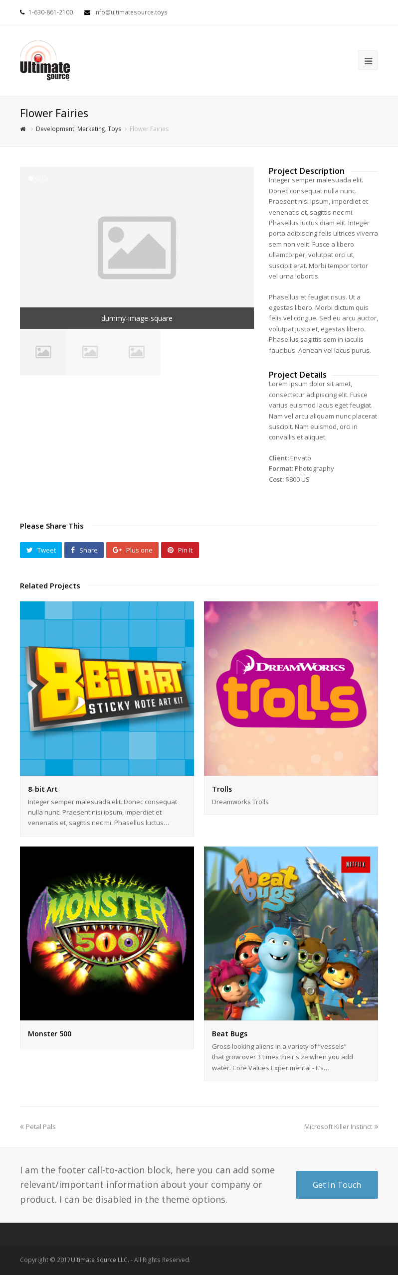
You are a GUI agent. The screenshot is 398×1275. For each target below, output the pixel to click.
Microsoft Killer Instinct (341, 1126)
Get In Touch (337, 1184)
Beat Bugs (229, 1033)
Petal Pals (38, 1126)
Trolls (222, 789)
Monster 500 (49, 1033)
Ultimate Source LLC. (100, 1260)
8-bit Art (43, 789)
